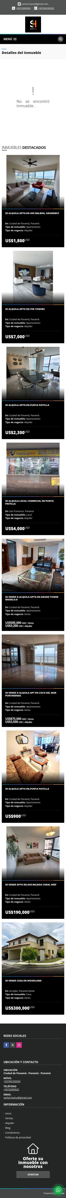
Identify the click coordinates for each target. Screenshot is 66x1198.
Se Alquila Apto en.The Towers (25, 309)
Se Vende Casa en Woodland (23, 980)
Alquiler (9, 1123)
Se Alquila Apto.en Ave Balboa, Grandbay (32, 213)
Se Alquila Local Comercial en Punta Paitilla (29, 502)
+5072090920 (23, 8)
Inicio (4, 49)
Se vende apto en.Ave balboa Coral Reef (30, 884)
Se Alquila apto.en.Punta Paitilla (27, 405)
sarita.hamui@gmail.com (18, 1097)
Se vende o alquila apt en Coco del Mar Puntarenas (30, 694)
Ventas (9, 1118)
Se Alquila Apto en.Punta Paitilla (27, 788)
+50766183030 (46, 8)
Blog (7, 1127)
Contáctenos (12, 1132)
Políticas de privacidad (18, 1137)
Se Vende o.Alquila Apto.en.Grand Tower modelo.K (31, 598)
